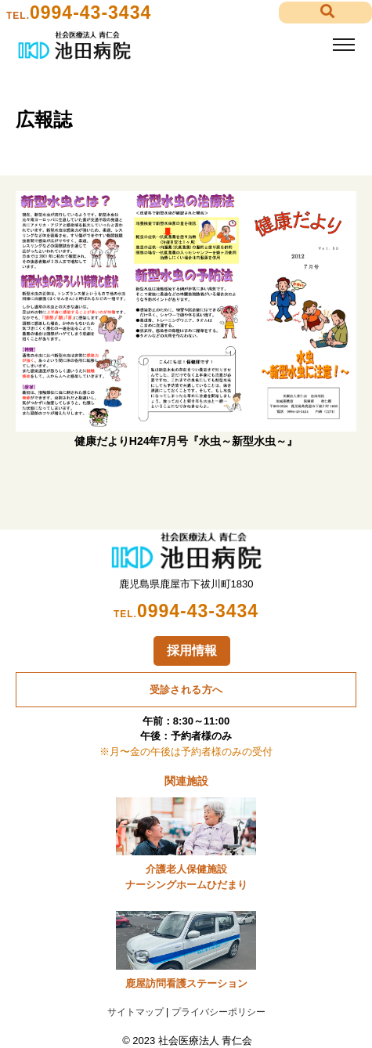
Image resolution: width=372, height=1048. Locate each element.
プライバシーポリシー (218, 1011)
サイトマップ (135, 1011)
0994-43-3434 (90, 12)
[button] (325, 13)
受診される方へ (186, 689)
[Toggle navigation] (343, 45)
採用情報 (192, 650)
